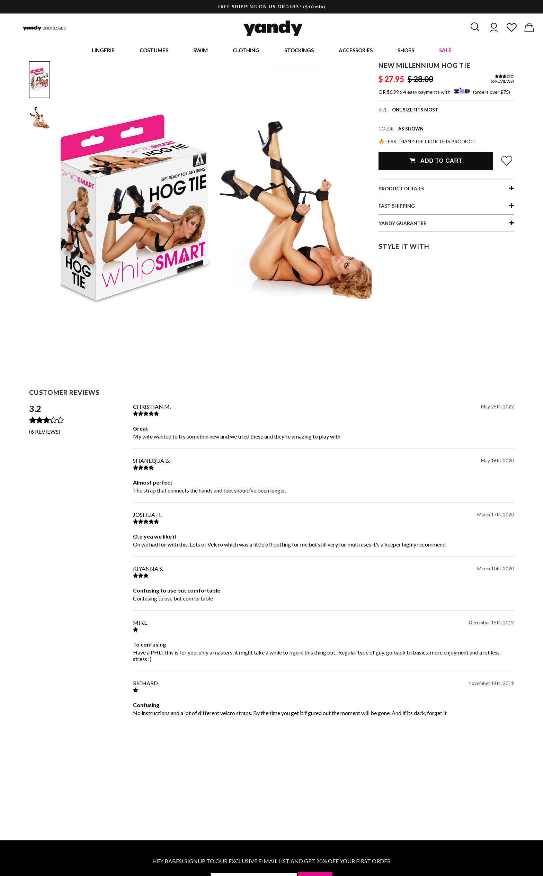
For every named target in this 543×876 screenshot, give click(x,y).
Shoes (406, 50)
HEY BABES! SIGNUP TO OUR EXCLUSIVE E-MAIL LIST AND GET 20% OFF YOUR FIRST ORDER (271, 861)
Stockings (299, 50)
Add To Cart (435, 161)
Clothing (246, 50)
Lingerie (103, 50)
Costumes (154, 50)
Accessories (356, 50)
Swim (200, 50)
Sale (445, 50)
